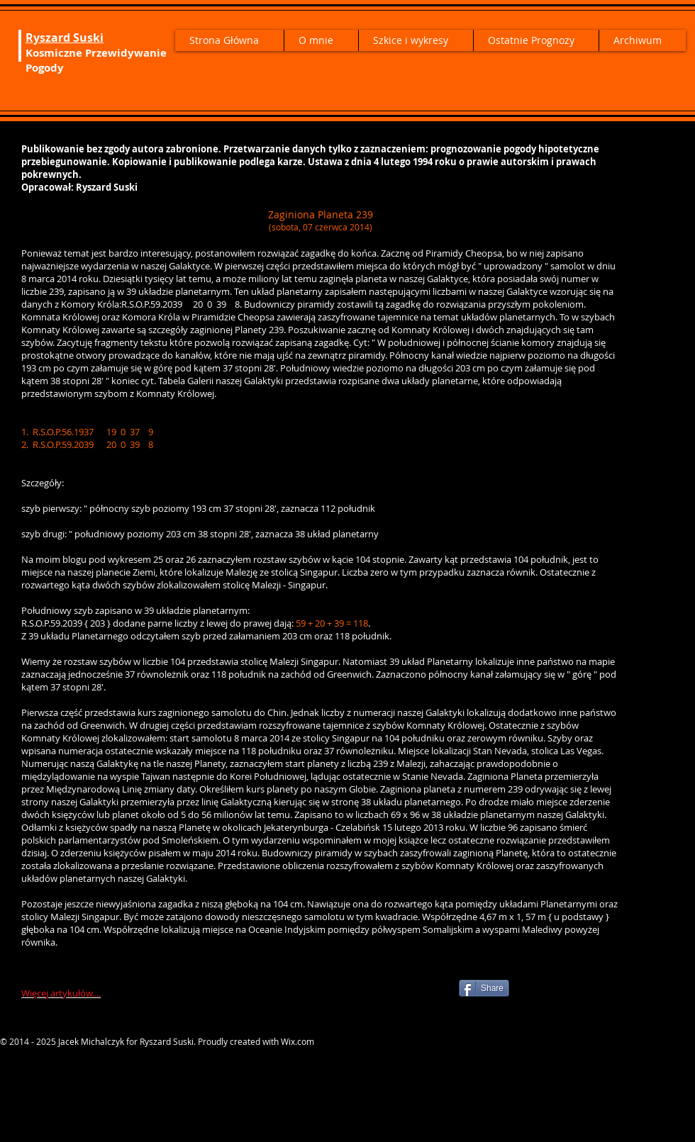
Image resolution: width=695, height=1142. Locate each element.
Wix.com (297, 1041)
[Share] (484, 988)
